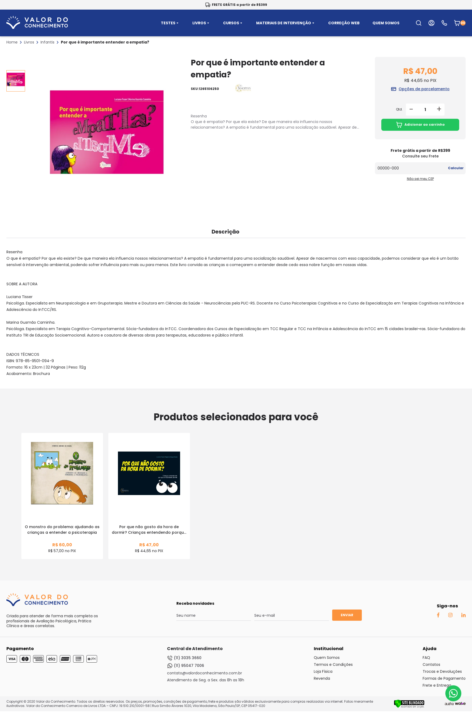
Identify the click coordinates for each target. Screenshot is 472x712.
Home (12, 42)
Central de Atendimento (195, 649)
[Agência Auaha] (449, 703)
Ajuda (430, 649)
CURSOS (233, 23)
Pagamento (20, 649)
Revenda (322, 678)
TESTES (170, 23)
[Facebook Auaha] (438, 616)
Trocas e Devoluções (442, 671)
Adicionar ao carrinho (420, 124)
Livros (29, 42)
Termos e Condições (333, 664)
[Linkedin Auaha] (463, 616)
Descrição (225, 231)
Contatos (431, 664)
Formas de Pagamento (444, 678)
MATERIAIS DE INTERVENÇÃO (285, 23)
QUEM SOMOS (385, 23)
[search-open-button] (418, 23)
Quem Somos (327, 657)
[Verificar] (409, 706)
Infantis (47, 42)
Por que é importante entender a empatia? (105, 42)
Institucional (328, 649)
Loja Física (323, 671)
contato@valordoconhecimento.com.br (204, 673)
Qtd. (399, 109)
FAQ (426, 657)
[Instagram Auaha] (450, 616)
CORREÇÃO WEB (344, 23)
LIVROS (201, 23)
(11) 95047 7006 (185, 666)
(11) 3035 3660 (184, 658)
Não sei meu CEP (420, 178)
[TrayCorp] (460, 703)
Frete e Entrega (437, 685)
